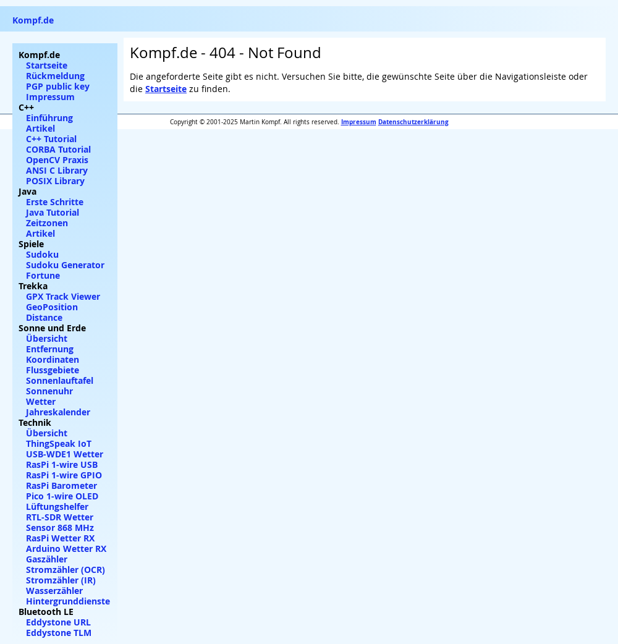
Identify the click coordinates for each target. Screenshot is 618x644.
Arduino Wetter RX (66, 548)
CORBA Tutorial (58, 149)
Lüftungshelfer (57, 506)
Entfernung (50, 349)
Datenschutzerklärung (413, 121)
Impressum (358, 121)
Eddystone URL (58, 622)
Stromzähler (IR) (61, 580)
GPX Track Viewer (63, 296)
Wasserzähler (54, 590)
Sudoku (42, 254)
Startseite (166, 89)
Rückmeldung (55, 76)
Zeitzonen (47, 223)
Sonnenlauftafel (59, 380)
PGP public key (58, 86)
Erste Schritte (54, 202)
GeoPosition (52, 307)
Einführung (49, 118)
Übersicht (46, 338)
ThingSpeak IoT (58, 443)
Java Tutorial (52, 212)
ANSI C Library (57, 170)
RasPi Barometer (61, 485)
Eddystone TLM (58, 632)
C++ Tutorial (51, 139)
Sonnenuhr (49, 391)
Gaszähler (46, 559)
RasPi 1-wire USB (62, 464)
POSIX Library (55, 181)
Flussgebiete (52, 370)
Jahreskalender (58, 412)
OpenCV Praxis (57, 160)
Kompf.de (33, 20)
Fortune (43, 275)
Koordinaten (52, 359)
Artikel (40, 128)
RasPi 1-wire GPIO (64, 475)
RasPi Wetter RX (60, 538)
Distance (44, 317)
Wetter (41, 401)
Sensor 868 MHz (60, 527)
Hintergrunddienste (68, 601)
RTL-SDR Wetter (59, 517)
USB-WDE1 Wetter (64, 454)
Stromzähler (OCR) (65, 569)
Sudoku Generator (65, 265)
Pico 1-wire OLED (62, 496)
